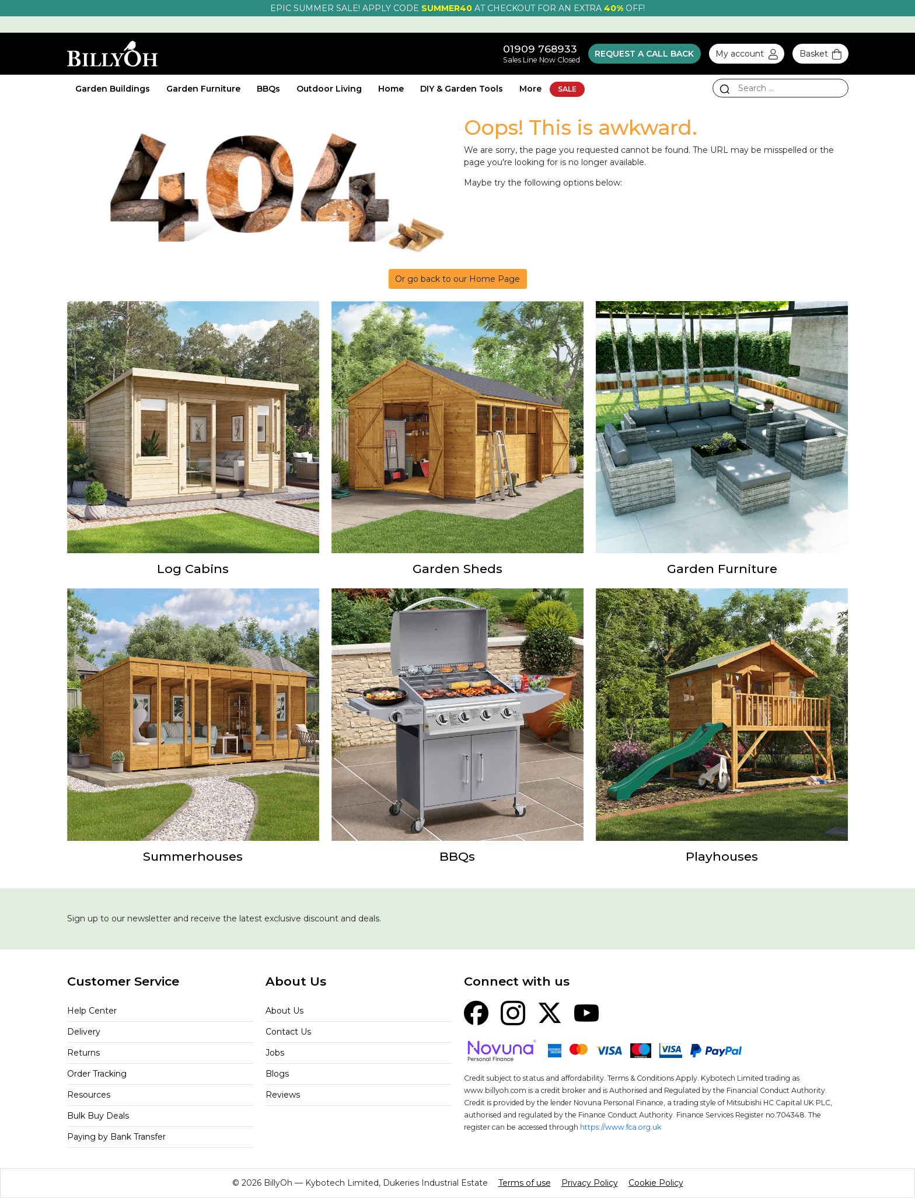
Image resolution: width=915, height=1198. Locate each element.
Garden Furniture (203, 88)
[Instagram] (513, 1012)
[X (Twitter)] (549, 1012)
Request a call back (644, 53)
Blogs (277, 1073)
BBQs (268, 88)
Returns (83, 1052)
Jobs (275, 1052)
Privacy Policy (589, 1183)
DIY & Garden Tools (461, 88)
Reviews (283, 1094)
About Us (284, 1010)
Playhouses (722, 856)
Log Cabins (193, 568)
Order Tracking (97, 1073)
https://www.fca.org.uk (620, 1127)
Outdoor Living (329, 88)
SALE (567, 89)
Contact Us (288, 1031)
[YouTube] (586, 1012)
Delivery (83, 1031)
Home (391, 88)
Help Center (92, 1010)
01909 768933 (540, 49)
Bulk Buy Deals (98, 1115)
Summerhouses (193, 856)
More (530, 88)
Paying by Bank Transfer (116, 1136)
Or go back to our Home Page (457, 279)
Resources (88, 1094)
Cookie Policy (655, 1183)
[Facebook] (476, 1012)
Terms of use (524, 1183)
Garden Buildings (112, 88)
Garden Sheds (457, 568)
